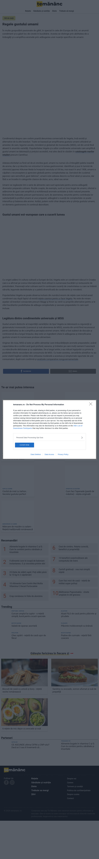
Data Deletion (36, 455)
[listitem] (49, 437)
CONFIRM (27, 445)
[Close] (91, 404)
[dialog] (49, 429)
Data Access (49, 455)
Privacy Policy (63, 455)
